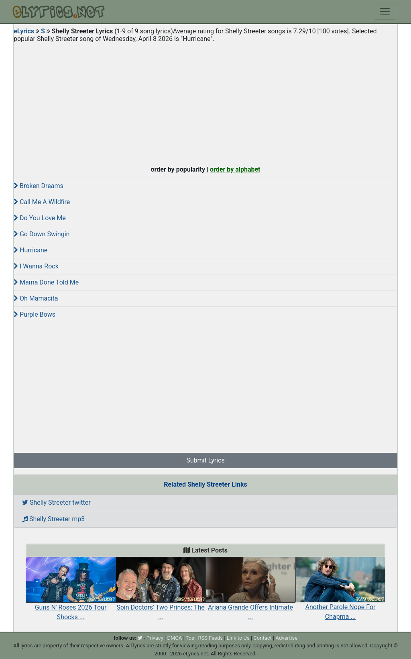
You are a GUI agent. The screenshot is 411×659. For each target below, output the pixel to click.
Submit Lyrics (205, 460)
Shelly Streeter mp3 (53, 519)
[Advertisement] (205, 102)
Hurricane (30, 250)
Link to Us (238, 638)
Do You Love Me (40, 218)
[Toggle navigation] (385, 12)
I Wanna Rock (36, 266)
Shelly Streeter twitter (56, 502)
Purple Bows (34, 314)
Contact (262, 638)
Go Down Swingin (41, 234)
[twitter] (140, 638)
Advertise (286, 638)
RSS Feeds (210, 638)
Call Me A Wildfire (42, 202)
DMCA (174, 638)
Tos (190, 638)
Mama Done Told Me (46, 282)
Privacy (154, 638)
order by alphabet (235, 169)
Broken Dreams (38, 186)
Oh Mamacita (36, 298)
